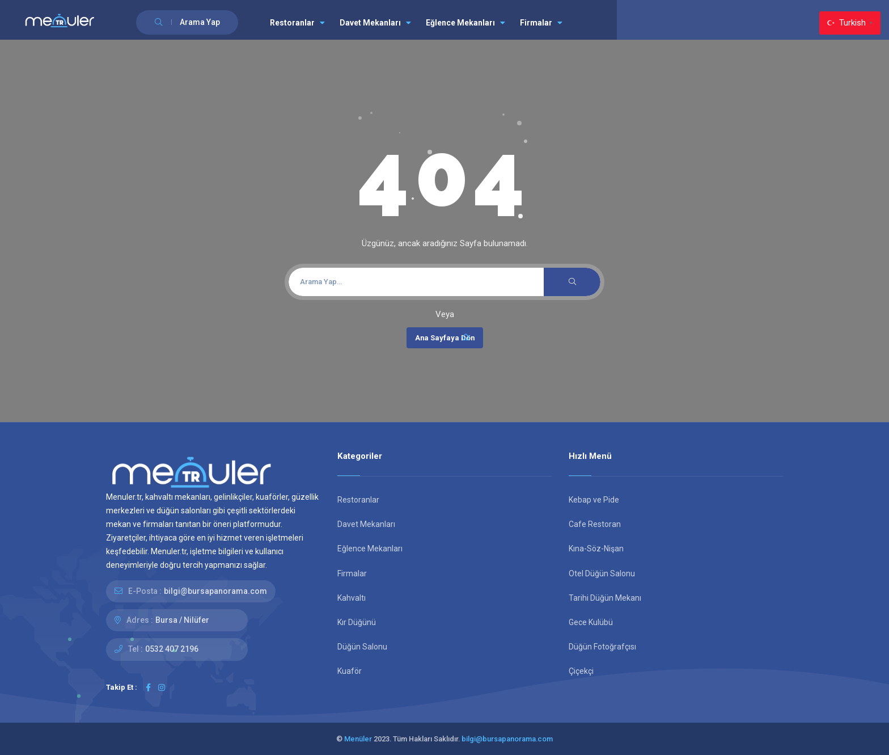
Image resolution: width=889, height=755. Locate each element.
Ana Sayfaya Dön (445, 337)
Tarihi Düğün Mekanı (605, 597)
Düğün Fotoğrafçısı (602, 646)
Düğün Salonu (362, 646)
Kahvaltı (351, 597)
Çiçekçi (581, 671)
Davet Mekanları (375, 22)
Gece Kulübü (591, 622)
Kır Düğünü (356, 622)
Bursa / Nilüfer (182, 620)
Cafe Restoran (595, 524)
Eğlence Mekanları (465, 22)
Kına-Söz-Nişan (596, 548)
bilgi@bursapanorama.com (215, 591)
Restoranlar (297, 22)
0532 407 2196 (171, 648)
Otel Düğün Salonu (602, 573)
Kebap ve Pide (594, 499)
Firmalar (541, 22)
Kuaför (349, 671)
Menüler (358, 739)
